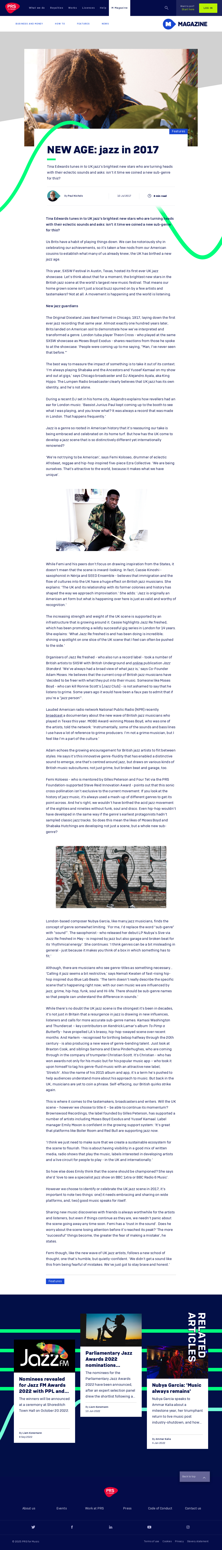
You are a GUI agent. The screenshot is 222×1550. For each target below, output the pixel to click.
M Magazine (120, 8)
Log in (208, 8)
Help (103, 8)
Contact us (193, 1508)
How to (60, 24)
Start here (187, 8)
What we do (37, 8)
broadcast (54, 715)
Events (62, 1508)
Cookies (167, 1541)
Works (72, 8)
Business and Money (29, 24)
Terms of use (151, 1541)
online (138, 663)
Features (83, 24)
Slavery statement (198, 1541)
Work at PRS (94, 1508)
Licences (88, 8)
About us (28, 1508)
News (105, 24)
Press (127, 1508)
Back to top (194, 1477)
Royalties (56, 8)
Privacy (179, 1541)
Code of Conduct (160, 1508)
